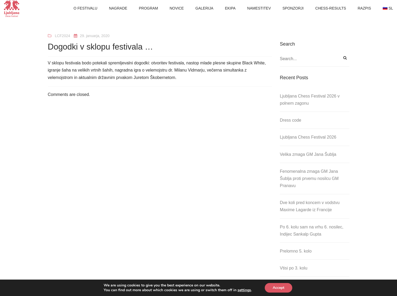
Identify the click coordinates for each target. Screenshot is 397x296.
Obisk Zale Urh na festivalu (305, 285)
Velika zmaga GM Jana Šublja (308, 154)
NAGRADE (118, 8)
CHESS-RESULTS (330, 8)
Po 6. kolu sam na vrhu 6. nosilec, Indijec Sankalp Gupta (311, 230)
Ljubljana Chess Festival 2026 (308, 137)
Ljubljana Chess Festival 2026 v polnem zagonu (310, 99)
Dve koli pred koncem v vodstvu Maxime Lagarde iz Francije (310, 206)
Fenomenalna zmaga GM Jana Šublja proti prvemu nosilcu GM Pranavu (309, 178)
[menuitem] (388, 8)
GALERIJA (204, 8)
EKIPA (230, 8)
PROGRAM (148, 8)
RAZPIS (364, 8)
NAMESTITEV (259, 8)
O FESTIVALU (85, 8)
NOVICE (177, 8)
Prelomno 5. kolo (296, 251)
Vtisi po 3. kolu (293, 268)
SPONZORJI (293, 8)
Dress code (290, 120)
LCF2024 (62, 36)
